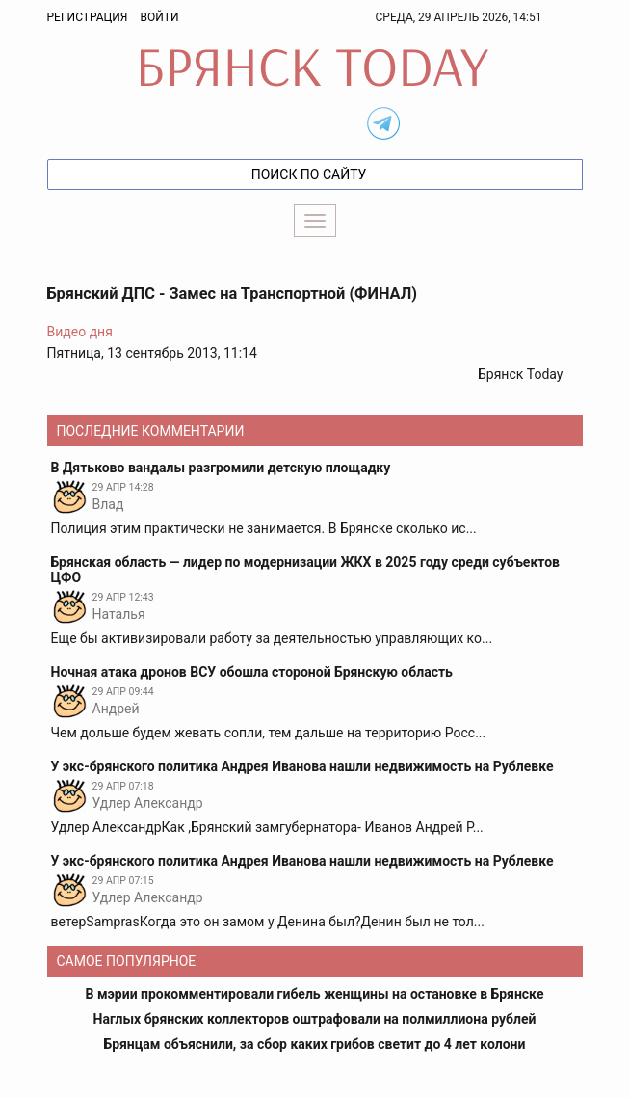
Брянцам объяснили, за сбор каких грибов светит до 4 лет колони (315, 1044)
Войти (159, 17)
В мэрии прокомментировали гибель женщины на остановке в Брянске (315, 994)
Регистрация (87, 17)
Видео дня (80, 331)
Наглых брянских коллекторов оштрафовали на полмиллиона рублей (315, 1019)
